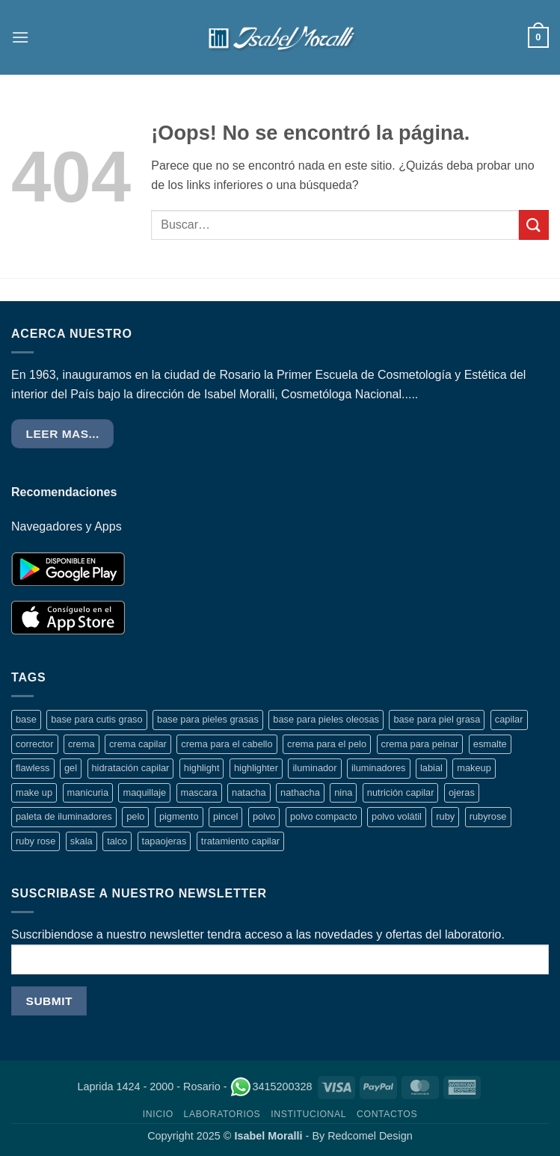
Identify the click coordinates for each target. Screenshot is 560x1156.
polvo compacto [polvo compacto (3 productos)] (323, 816)
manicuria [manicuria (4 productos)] (87, 792)
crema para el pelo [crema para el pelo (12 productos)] (326, 743)
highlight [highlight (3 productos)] (202, 767)
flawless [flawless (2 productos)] (33, 767)
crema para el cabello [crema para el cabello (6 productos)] (226, 743)
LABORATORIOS (222, 1114)
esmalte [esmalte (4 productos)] (490, 743)
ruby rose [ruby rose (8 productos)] (35, 841)
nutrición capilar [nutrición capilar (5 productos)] (400, 792)
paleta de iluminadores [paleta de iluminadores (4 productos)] (64, 816)
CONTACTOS (387, 1114)
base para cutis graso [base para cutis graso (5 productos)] (96, 719)
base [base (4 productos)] (26, 719)
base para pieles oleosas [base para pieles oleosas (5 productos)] (326, 719)
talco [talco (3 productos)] (117, 841)
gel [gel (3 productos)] (70, 767)
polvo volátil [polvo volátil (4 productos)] (397, 816)
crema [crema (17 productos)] (81, 743)
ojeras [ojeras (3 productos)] (462, 792)
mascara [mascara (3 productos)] (199, 792)
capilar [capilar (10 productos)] (509, 719)
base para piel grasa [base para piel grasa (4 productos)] (436, 719)
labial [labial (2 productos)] (431, 767)
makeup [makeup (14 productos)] (474, 767)
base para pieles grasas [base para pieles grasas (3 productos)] (208, 719)
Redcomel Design (370, 1136)
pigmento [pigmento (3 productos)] (179, 816)
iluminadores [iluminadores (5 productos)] (378, 767)
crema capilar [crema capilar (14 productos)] (138, 743)
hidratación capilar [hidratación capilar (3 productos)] (131, 767)
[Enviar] (534, 224)
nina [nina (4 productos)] (343, 792)
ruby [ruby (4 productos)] (445, 816)
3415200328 (271, 1086)
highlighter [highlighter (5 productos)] (256, 767)
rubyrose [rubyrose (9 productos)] (488, 816)
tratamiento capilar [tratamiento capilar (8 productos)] (240, 841)
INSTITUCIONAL (308, 1114)
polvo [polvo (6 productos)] (264, 816)
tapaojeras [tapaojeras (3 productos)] (164, 841)
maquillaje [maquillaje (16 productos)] (144, 792)
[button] (20, 37)
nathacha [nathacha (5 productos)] (300, 792)
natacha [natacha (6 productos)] (249, 792)
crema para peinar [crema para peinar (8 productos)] (420, 743)
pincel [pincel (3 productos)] (225, 816)
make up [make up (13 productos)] (34, 792)
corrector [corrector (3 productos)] (35, 743)
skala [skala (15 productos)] (81, 841)
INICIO (158, 1114)
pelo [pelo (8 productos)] (135, 816)
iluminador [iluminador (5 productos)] (314, 767)
